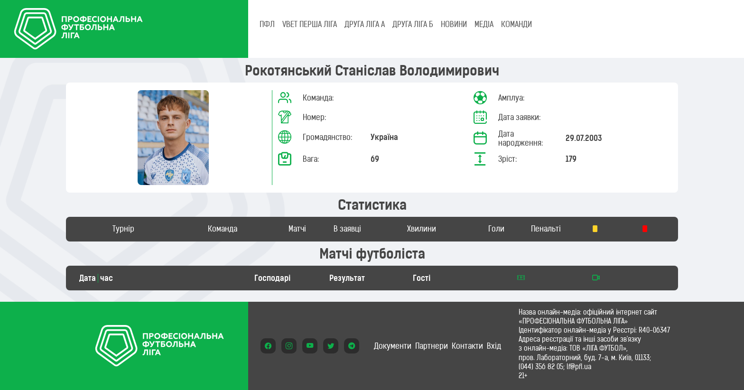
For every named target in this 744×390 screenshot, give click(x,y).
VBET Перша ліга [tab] (309, 24)
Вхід (494, 346)
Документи (392, 346)
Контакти (467, 346)
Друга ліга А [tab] (364, 24)
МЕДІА (483, 24)
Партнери (431, 346)
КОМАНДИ (516, 24)
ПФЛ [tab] (267, 24)
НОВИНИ (454, 24)
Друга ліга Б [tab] (412, 24)
